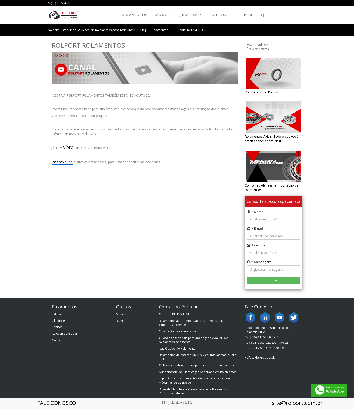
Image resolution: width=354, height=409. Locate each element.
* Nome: (255, 212)
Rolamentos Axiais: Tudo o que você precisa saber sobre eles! (271, 138)
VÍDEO (68, 147)
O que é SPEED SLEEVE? (175, 314)
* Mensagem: (259, 262)
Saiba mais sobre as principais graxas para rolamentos (197, 365)
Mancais (122, 314)
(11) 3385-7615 (59, 3)
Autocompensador (64, 333)
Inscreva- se (62, 161)
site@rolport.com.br (297, 403)
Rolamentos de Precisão (263, 92)
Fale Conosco (223, 14)
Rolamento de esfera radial (178, 331)
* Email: (255, 228)
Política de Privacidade (260, 357)
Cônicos (57, 327)
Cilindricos (59, 321)
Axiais (56, 340)
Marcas (162, 14)
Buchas (121, 321)
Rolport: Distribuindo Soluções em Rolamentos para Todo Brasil (91, 30)
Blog (249, 14)
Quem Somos (190, 14)
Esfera (56, 314)
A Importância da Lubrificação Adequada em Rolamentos (198, 372)
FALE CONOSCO (56, 403)
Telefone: (256, 245)
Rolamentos (134, 14)
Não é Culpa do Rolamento (177, 348)
